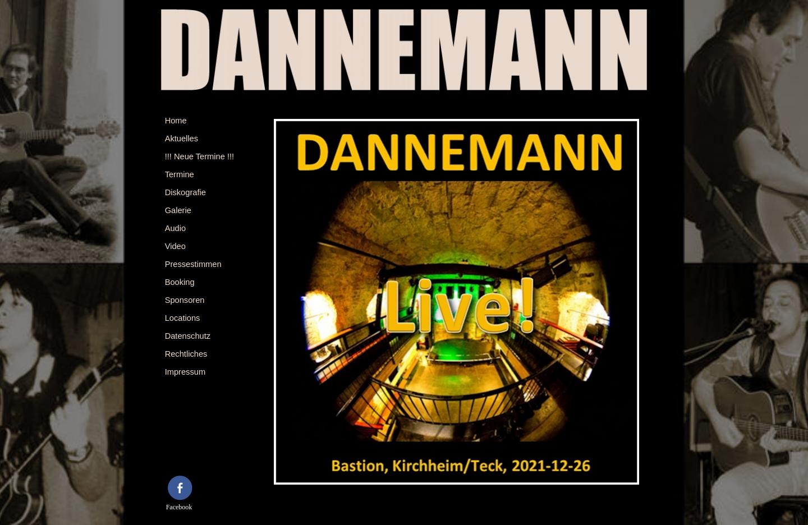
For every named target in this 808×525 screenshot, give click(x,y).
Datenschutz (187, 335)
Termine (179, 174)
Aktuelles (181, 138)
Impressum (185, 371)
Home (176, 120)
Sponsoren (185, 300)
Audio (175, 228)
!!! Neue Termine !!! (200, 156)
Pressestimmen (193, 264)
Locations (182, 318)
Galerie (178, 210)
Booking (180, 282)
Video (175, 246)
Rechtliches (186, 353)
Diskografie (185, 192)
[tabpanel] (192, 453)
